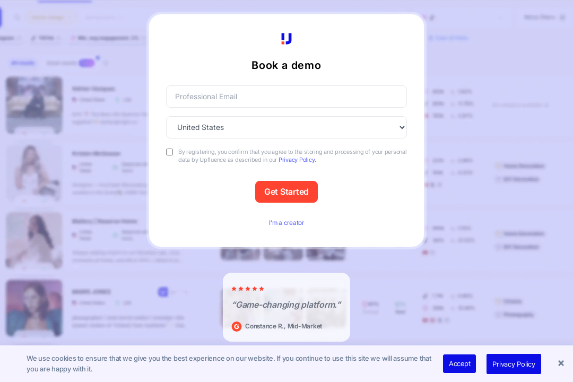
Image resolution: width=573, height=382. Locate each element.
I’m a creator (286, 223)
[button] (562, 364)
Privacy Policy (513, 364)
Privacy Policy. (297, 159)
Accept (460, 363)
